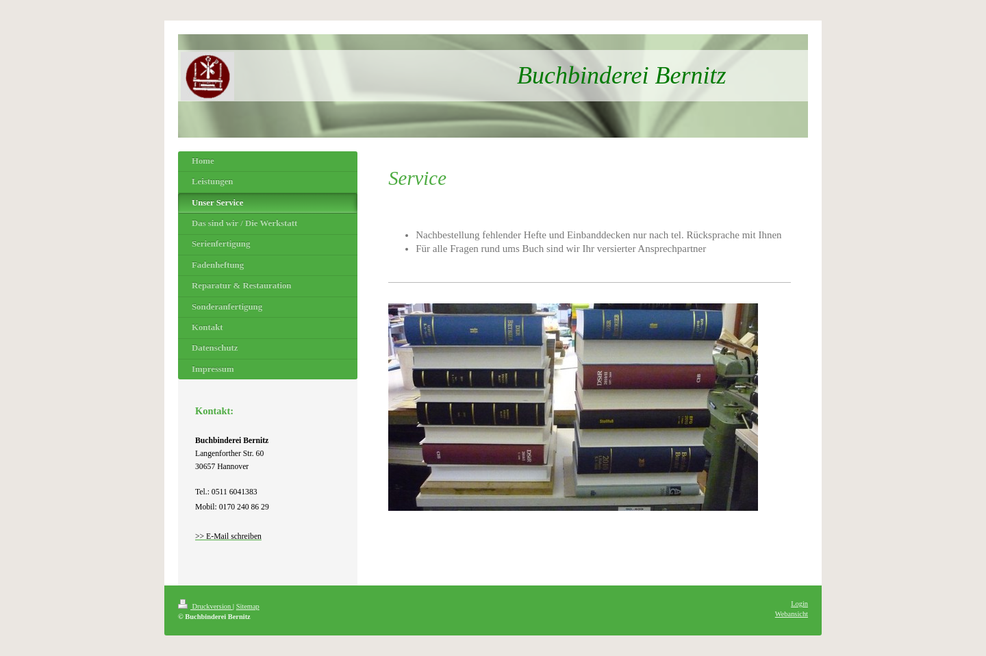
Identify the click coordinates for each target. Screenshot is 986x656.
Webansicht (791, 614)
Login (799, 603)
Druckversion (205, 606)
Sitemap (248, 606)
